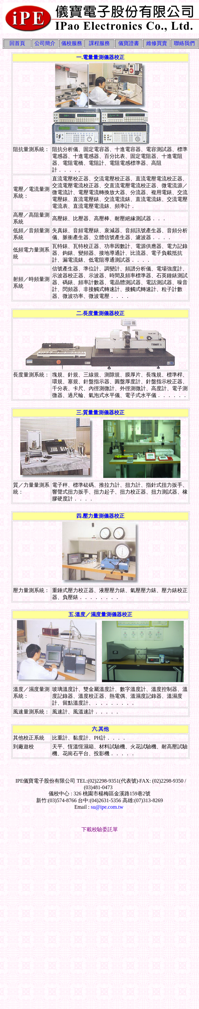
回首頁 (17, 43)
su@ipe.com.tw (107, 807)
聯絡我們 (184, 43)
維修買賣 (156, 43)
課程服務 (99, 43)
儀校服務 (71, 43)
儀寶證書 (128, 43)
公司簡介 (45, 43)
